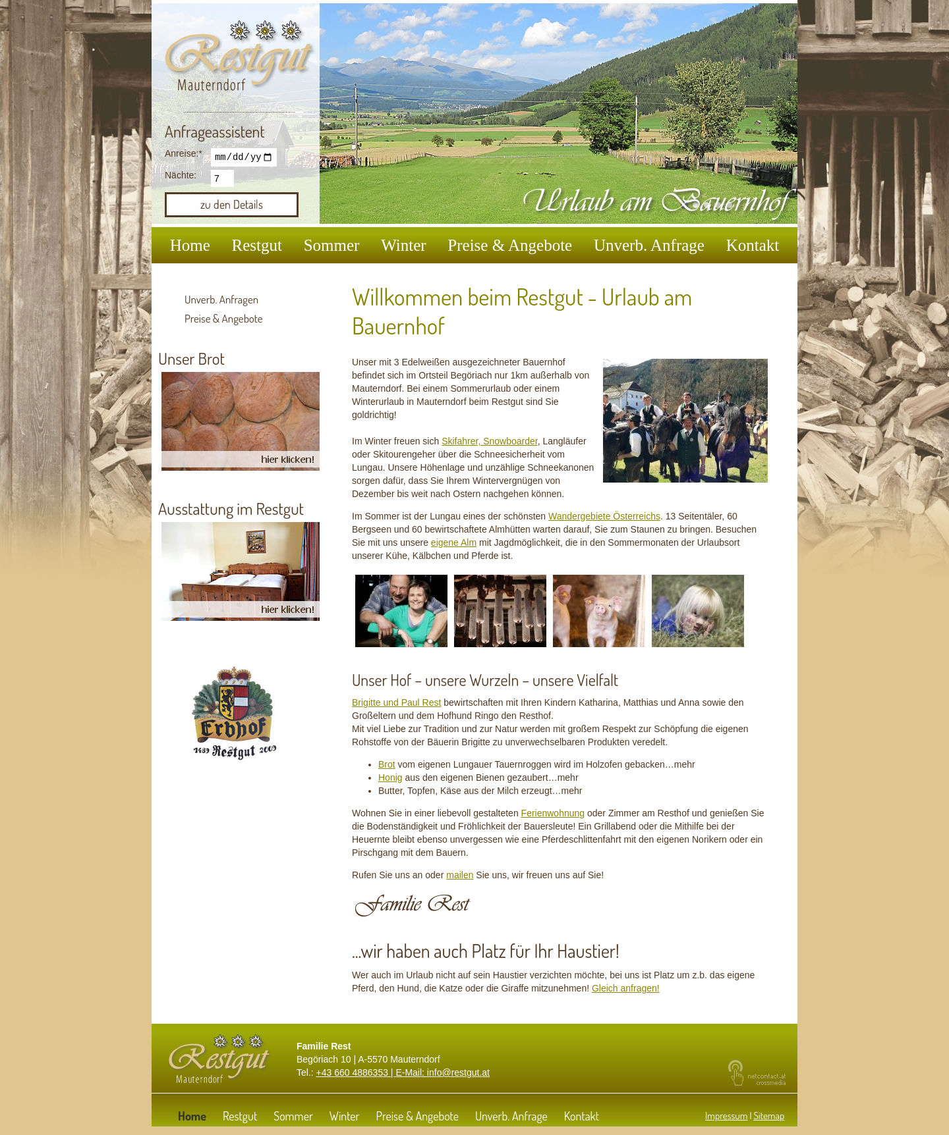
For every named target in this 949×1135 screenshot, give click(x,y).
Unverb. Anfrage (649, 245)
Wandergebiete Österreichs (604, 516)
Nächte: (180, 177)
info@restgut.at (458, 1072)
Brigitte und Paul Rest (396, 702)
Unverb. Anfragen (221, 299)
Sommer (332, 245)
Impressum (726, 1115)
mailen (459, 875)
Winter (403, 245)
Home (190, 245)
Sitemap (768, 1115)
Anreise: (184, 153)
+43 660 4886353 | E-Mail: (371, 1072)
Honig (390, 777)
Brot (386, 764)
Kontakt (753, 245)
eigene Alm (453, 542)
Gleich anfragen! (626, 988)
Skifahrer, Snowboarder (490, 441)
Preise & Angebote (509, 245)
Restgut (257, 245)
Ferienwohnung (553, 813)
